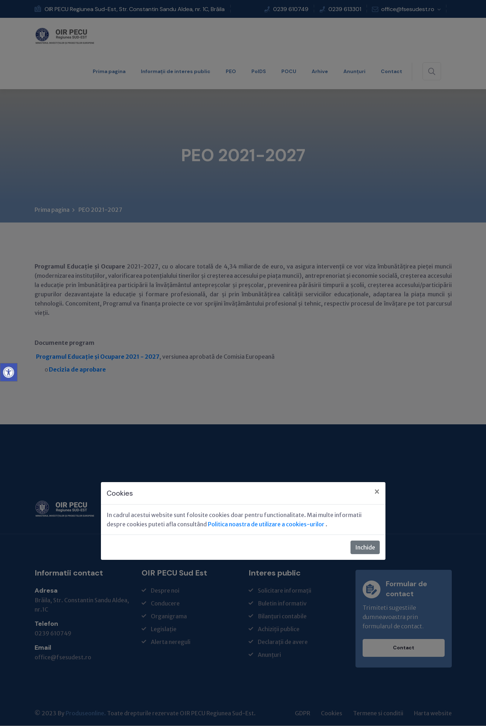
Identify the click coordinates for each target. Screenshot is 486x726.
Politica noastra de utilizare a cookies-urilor (267, 524)
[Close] (376, 492)
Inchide (365, 547)
